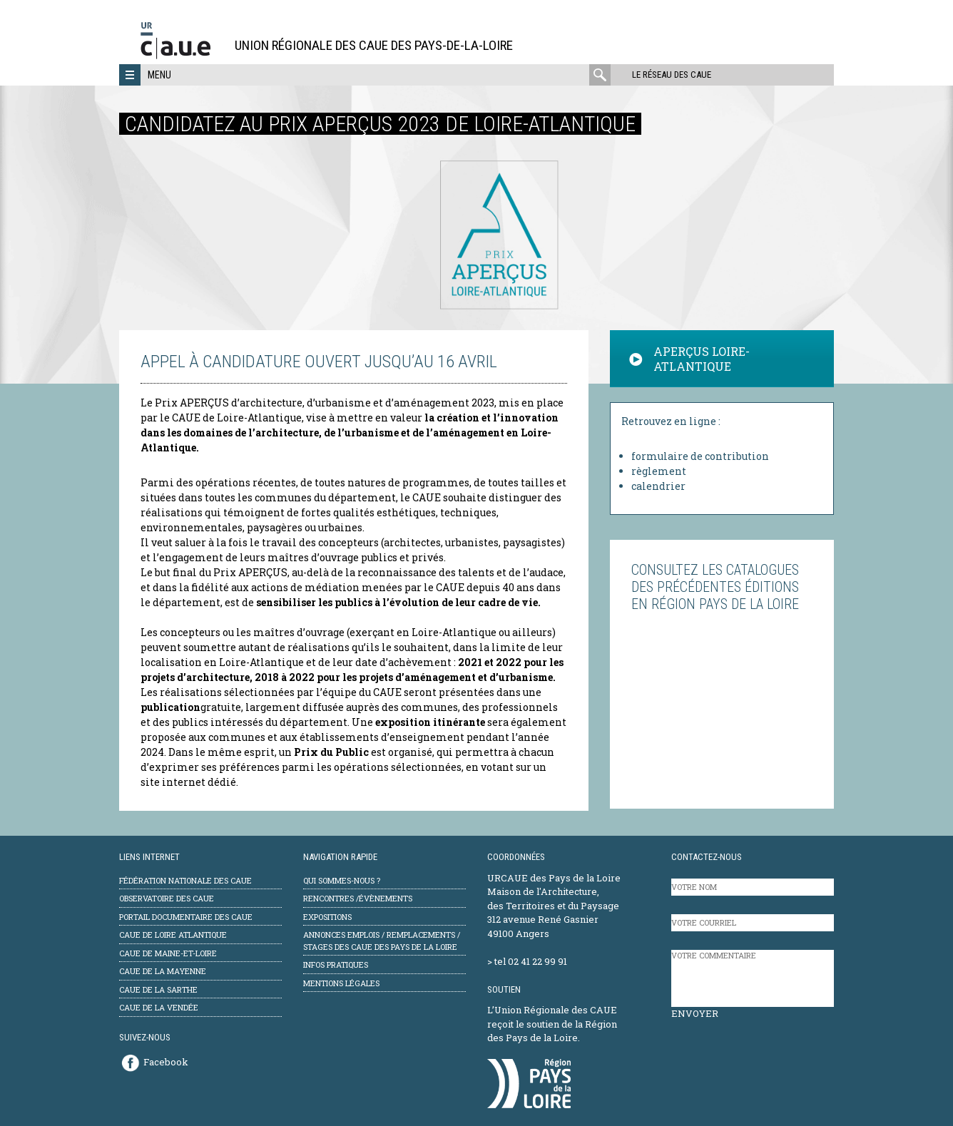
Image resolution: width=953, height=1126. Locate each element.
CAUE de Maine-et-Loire (168, 953)
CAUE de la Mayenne (162, 971)
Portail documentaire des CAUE (186, 916)
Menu (159, 75)
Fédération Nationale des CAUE (185, 880)
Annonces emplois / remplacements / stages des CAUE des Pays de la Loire (381, 940)
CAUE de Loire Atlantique (173, 934)
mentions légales (341, 983)
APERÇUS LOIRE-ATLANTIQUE (689, 359)
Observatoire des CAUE (166, 898)
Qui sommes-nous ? (341, 880)
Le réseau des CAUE (671, 74)
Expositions (327, 916)
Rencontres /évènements (357, 898)
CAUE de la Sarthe (158, 989)
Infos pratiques (335, 964)
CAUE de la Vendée (158, 1007)
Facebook (165, 1061)
